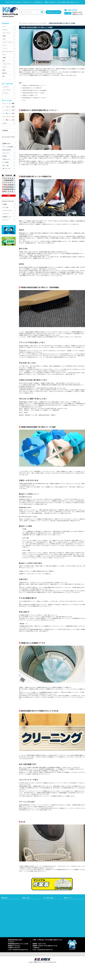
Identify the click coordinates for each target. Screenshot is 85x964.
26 (3, 180)
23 (3, 189)
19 (9, 186)
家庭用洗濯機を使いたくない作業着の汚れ (34, 87)
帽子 (2, 932)
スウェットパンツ (6, 924)
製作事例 (66, 903)
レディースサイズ (47, 901)
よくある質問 (67, 906)
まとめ (24, 100)
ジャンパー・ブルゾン (7, 910)
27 (5, 180)
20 (10, 186)
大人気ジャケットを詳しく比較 (30, 904)
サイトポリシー (47, 954)
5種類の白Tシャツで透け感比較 (30, 903)
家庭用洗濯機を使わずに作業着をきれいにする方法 (37, 97)
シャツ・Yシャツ (5, 904)
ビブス (3, 918)
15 (14, 184)
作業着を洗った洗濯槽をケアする (31, 95)
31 (12, 180)
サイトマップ (71, 954)
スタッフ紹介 (21, 954)
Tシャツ (3, 901)
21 (12, 186)
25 (7, 189)
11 (7, 184)
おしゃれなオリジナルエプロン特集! (31, 910)
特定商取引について (59, 954)
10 (5, 184)
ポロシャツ (4, 903)
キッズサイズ (46, 904)
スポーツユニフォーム (7, 916)
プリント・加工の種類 (70, 901)
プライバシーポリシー (34, 954)
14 (12, 184)
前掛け (3, 928)
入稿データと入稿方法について (72, 904)
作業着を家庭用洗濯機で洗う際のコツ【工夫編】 (36, 92)
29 (9, 180)
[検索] (40, 12)
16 (3, 186)
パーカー (3, 912)
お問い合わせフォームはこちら (53, 12)
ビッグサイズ (46, 903)
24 (5, 189)
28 (7, 180)
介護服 (3, 920)
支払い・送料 (67, 908)
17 (5, 186)
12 (9, 184)
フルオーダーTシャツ (27, 901)
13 (10, 184)
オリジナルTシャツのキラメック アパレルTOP (33, 23)
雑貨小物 (3, 930)
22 (14, 186)
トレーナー (4, 914)
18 (7, 186)
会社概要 (12, 954)
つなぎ (3, 908)
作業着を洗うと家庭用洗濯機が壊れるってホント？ (37, 85)
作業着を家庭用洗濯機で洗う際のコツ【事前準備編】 (37, 90)
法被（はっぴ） (5, 922)
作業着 (3, 906)
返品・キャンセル (69, 910)
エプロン (3, 926)
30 (10, 180)
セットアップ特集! (27, 908)
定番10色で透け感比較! (28, 906)
